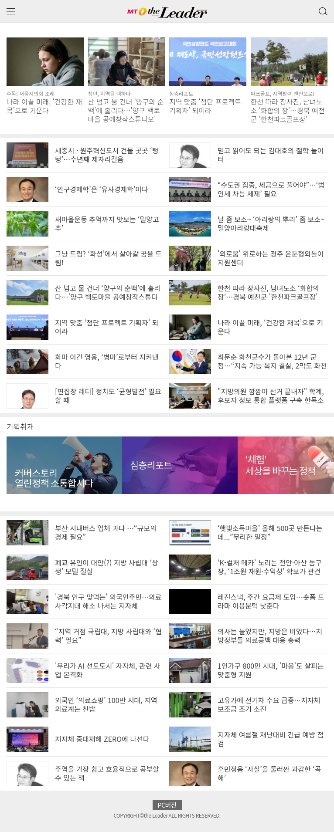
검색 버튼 (322, 9)
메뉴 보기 (11, 11)
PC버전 (167, 804)
